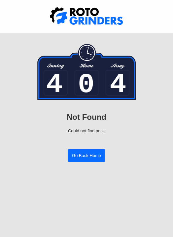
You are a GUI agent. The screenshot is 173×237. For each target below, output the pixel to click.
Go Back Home (86, 155)
